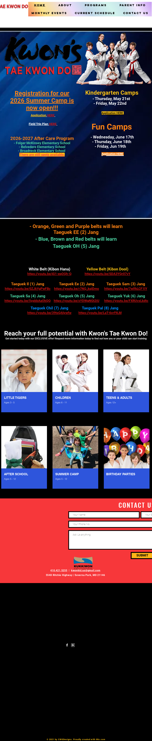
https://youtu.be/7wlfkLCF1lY (125, 289)
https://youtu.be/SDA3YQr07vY (107, 274)
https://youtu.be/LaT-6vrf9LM (100, 313)
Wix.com (100, 739)
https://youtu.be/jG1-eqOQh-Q (49, 274)
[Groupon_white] (73, 645)
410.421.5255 (58, 570)
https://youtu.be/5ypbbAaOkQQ (27, 301)
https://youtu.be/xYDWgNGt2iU (76, 301)
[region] (24, 384)
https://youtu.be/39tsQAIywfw (49, 313)
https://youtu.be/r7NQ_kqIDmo (76, 289)
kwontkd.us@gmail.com (85, 570)
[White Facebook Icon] (67, 645)
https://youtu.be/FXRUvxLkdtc (126, 301)
